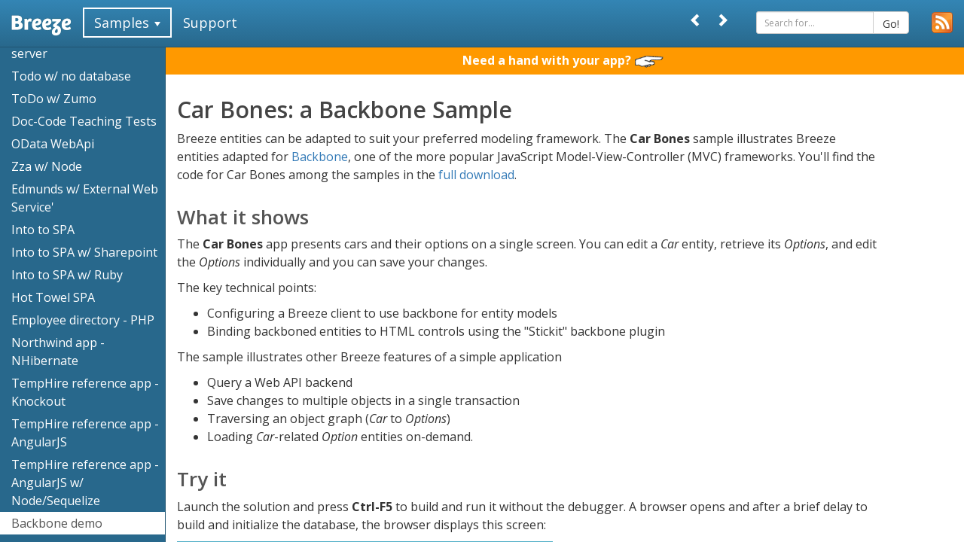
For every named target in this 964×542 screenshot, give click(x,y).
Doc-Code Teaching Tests (84, 121)
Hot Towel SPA (53, 297)
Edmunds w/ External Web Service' (84, 198)
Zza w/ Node (46, 166)
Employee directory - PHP (82, 320)
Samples (127, 23)
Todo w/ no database (71, 76)
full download (476, 174)
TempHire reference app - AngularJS (85, 433)
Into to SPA (43, 229)
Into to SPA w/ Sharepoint (84, 252)
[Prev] (696, 20)
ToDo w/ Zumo (53, 98)
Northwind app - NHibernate (58, 351)
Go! (891, 24)
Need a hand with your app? (563, 60)
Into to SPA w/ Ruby (67, 274)
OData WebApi (52, 144)
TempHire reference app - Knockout (85, 392)
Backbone (319, 156)
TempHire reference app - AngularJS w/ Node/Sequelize (85, 482)
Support (210, 23)
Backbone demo (56, 523)
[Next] (722, 20)
